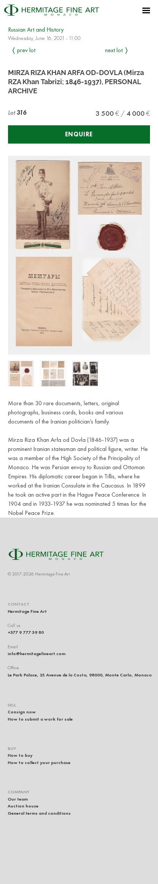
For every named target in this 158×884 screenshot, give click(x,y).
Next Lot (114, 50)
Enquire (79, 134)
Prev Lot (26, 50)
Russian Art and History (36, 29)
